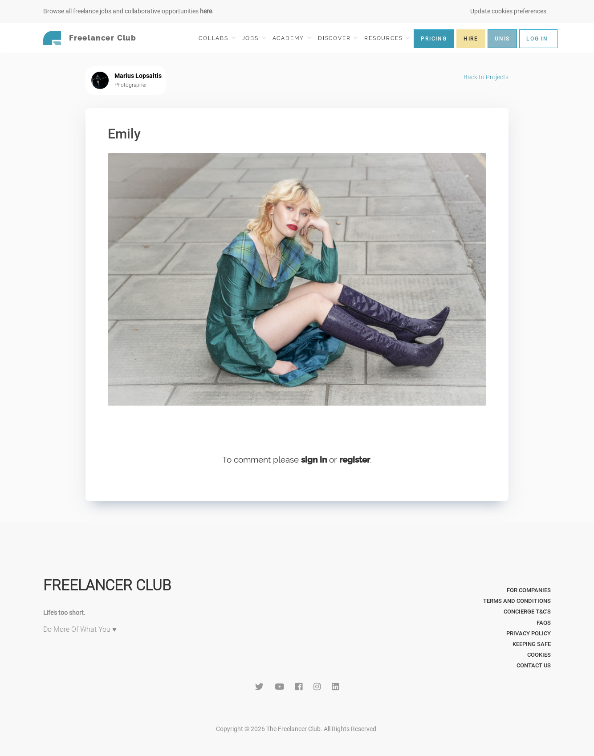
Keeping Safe (532, 644)
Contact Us (534, 665)
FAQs (544, 622)
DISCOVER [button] (338, 38)
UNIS (502, 39)
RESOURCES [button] (387, 38)
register (354, 459)
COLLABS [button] (217, 38)
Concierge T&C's (527, 611)
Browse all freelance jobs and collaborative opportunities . (128, 11)
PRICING (434, 39)
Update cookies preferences (508, 11)
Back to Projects (486, 77)
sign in (314, 459)
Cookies (539, 654)
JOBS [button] (254, 38)
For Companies (529, 590)
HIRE (471, 39)
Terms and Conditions (517, 600)
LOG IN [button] (537, 39)
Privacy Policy (528, 633)
